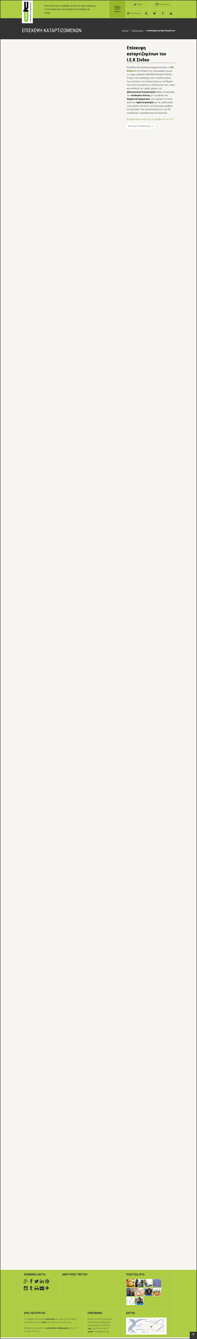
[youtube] (171, 13)
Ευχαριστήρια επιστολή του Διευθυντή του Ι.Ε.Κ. (150, 119)
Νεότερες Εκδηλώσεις (140, 126)
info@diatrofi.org (101, 1332)
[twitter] (154, 13)
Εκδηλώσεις (138, 30)
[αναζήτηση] (146, 13)
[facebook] (163, 13)
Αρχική (125, 30)
